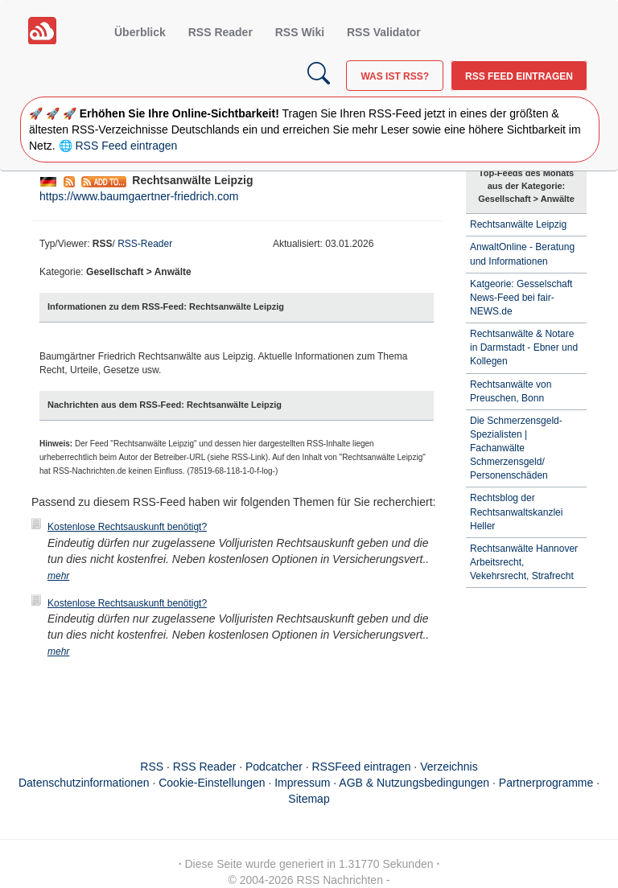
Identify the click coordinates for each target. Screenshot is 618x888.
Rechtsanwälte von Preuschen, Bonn (510, 391)
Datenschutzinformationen (84, 782)
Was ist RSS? (394, 76)
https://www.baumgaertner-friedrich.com (138, 196)
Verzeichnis (449, 766)
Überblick (140, 32)
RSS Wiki (299, 32)
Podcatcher (274, 766)
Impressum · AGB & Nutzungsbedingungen (381, 782)
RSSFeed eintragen (361, 766)
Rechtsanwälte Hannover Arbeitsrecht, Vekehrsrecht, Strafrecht (524, 562)
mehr (58, 576)
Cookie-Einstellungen (212, 782)
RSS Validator (384, 32)
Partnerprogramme (546, 782)
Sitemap (308, 798)
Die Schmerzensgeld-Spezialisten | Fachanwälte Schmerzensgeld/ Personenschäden (516, 448)
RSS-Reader (144, 243)
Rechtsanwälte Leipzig (518, 224)
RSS (151, 766)
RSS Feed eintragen (519, 76)
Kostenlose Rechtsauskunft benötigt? (127, 526)
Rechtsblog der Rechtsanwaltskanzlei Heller (516, 511)
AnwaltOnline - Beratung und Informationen (522, 253)
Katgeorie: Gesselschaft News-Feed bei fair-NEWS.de (521, 297)
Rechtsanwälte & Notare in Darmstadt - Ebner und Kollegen (524, 347)
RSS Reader (220, 32)
